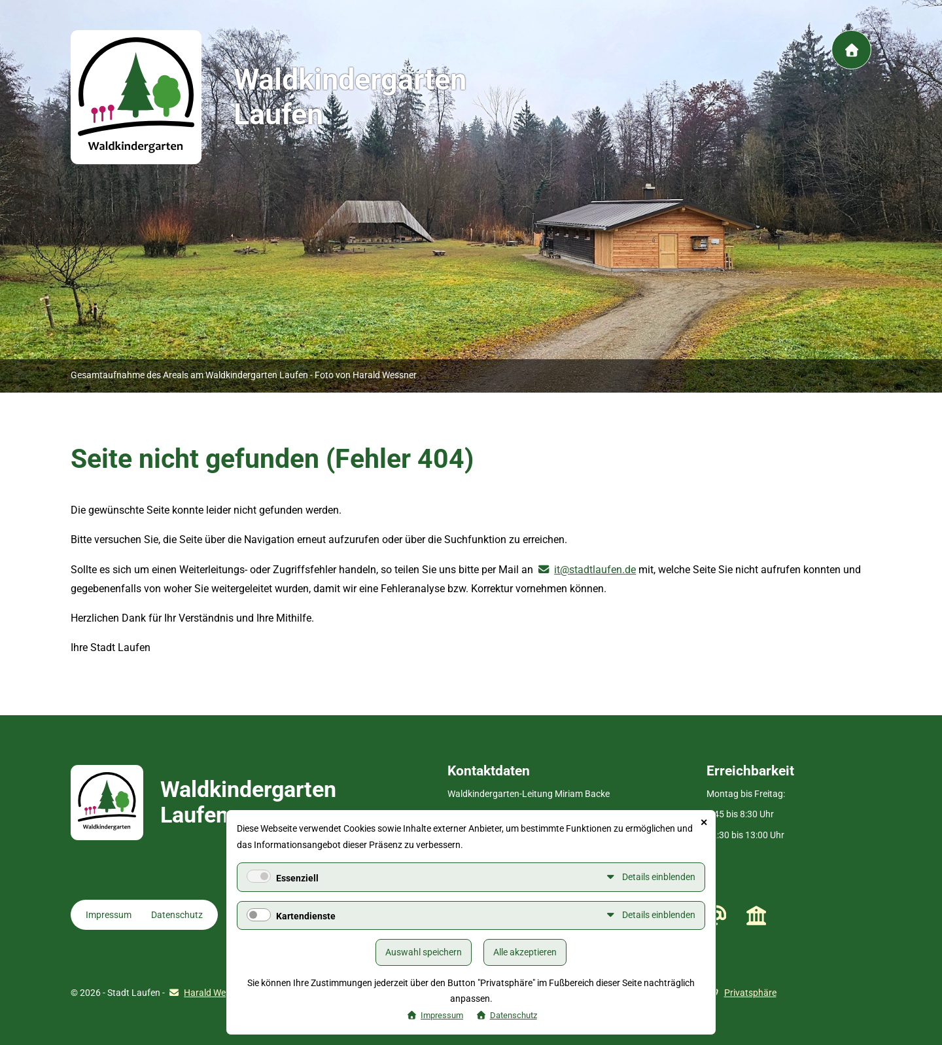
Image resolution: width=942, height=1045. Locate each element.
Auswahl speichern (423, 952)
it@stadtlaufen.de (595, 569)
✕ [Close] (704, 822)
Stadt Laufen (756, 915)
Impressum (108, 915)
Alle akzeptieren (525, 952)
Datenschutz (177, 915)
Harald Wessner (216, 992)
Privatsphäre (750, 992)
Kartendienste (306, 916)
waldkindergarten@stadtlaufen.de (716, 915)
